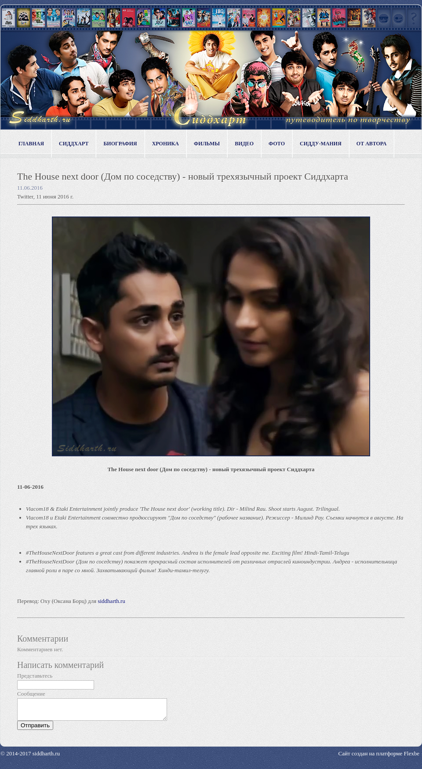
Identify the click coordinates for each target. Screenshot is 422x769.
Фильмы (207, 144)
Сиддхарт (73, 144)
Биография (120, 144)
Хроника (165, 144)
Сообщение (31, 693)
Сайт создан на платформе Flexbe (378, 757)
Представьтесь (35, 675)
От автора (372, 144)
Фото (277, 144)
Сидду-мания (321, 144)
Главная (31, 144)
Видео (244, 144)
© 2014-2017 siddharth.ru (30, 757)
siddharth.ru (111, 601)
